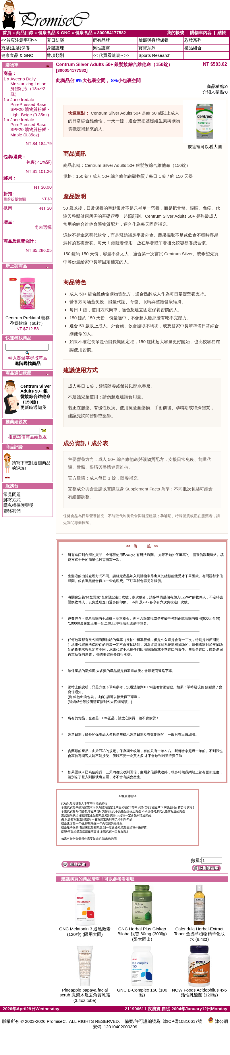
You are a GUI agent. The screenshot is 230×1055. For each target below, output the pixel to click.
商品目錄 (24, 32)
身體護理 (55, 47)
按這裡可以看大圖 (204, 144)
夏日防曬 (55, 40)
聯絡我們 (12, 510)
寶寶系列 (147, 47)
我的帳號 (175, 32)
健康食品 (83, 32)
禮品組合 (193, 47)
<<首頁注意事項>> (19, 40)
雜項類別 (55, 55)
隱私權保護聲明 (18, 505)
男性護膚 (101, 47)
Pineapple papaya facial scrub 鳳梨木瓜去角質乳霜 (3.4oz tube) (85, 995)
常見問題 (12, 494)
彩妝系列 (193, 40)
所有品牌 (101, 40)
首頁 (7, 32)
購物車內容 (201, 32)
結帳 (221, 32)
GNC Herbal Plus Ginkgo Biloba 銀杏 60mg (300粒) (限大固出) (142, 934)
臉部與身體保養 (153, 40)
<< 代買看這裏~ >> (111, 55)
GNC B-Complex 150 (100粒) (142, 992)
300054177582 (111, 32)
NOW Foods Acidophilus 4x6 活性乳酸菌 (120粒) (199, 992)
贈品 (7, 221)
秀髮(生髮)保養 (15, 47)
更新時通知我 (35, 397)
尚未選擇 (43, 227)
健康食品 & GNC (54, 32)
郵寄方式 (12, 499)
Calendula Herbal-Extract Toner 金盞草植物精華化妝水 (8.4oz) (199, 934)
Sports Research (154, 55)
